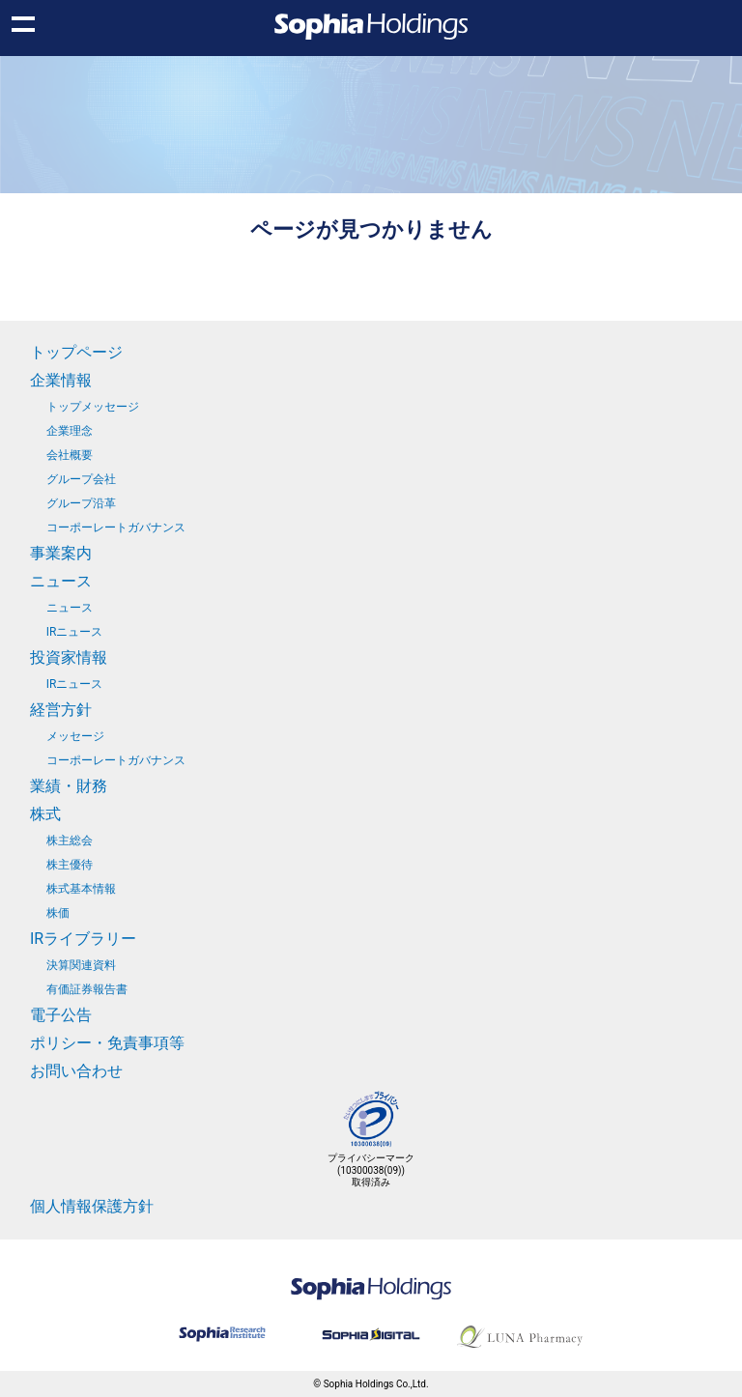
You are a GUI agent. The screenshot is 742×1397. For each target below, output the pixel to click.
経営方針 (61, 709)
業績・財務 (68, 786)
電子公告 (61, 1015)
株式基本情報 (81, 889)
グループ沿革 (81, 503)
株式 (45, 814)
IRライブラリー (83, 938)
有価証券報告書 (87, 989)
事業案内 (61, 553)
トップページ (76, 352)
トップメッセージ (92, 406)
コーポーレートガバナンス (116, 527)
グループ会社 (81, 479)
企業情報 (61, 380)
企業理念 (69, 431)
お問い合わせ (76, 1071)
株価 (58, 913)
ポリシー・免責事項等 (107, 1043)
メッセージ (75, 736)
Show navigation (23, 23)
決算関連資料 (81, 965)
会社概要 (69, 455)
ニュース (61, 581)
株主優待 (69, 864)
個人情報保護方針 (92, 1206)
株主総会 (69, 840)
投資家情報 (68, 657)
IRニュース (74, 632)
